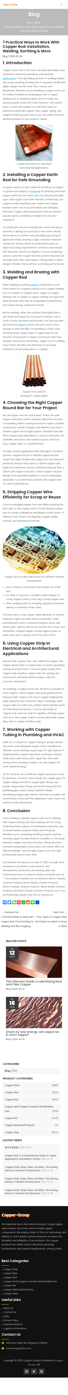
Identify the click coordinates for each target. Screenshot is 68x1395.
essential (35, 191)
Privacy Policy (11, 1320)
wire (49, 235)
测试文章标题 (11, 1147)
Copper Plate (12, 1085)
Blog (7, 1070)
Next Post (50, 920)
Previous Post (17, 920)
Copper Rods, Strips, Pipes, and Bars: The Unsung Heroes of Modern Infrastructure (31, 1169)
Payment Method (13, 1324)
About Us (8, 1308)
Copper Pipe (12, 1092)
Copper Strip (12, 1132)
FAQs (6, 1316)
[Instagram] (41, 1371)
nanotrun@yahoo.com (18, 1348)
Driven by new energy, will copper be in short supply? (32, 1033)
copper (34, 284)
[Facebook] (26, 1371)
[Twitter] (34, 1371)
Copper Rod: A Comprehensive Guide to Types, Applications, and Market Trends (31, 1157)
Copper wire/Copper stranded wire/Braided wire (30, 1281)
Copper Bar (11, 1118)
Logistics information (15, 1328)
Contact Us (10, 1312)
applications (9, 78)
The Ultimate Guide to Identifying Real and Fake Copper (34, 982)
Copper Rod (11, 1099)
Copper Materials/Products (20, 1125)
